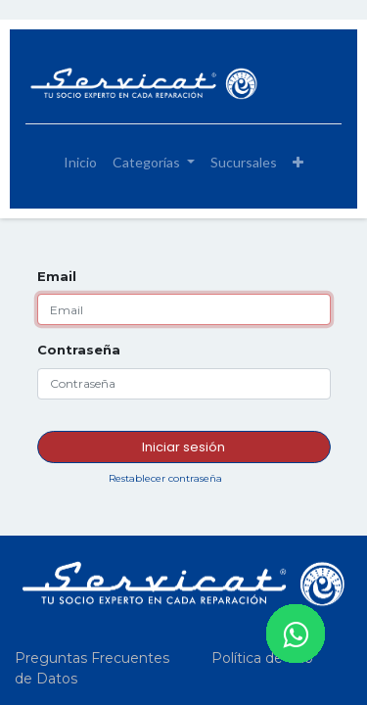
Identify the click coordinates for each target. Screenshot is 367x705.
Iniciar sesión (183, 447)
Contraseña (78, 349)
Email (56, 276)
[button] (298, 162)
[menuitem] (80, 162)
